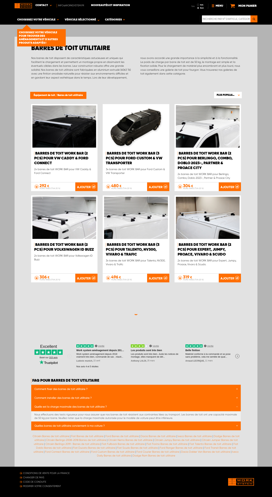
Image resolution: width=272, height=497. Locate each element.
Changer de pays (33, 477)
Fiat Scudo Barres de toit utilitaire (137, 447)
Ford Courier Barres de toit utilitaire (158, 451)
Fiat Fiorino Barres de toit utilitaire (167, 444)
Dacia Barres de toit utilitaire (158, 436)
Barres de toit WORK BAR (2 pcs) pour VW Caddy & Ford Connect (61, 158)
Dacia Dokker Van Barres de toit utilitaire (205, 451)
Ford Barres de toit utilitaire (122, 436)
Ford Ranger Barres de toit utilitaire (181, 447)
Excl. (202, 8)
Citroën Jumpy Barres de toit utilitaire (177, 440)
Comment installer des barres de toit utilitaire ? (63, 397)
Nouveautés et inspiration (110, 5)
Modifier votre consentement (42, 486)
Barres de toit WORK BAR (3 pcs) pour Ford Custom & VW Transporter (134, 158)
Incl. (202, 5)
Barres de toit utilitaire (70, 95)
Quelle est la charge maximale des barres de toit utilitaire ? (70, 406)
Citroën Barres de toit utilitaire (51, 436)
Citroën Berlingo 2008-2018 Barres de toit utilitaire (76, 440)
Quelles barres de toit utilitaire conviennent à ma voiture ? (69, 425)
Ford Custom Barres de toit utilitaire (113, 451)
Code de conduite (34, 481)
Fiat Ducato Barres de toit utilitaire (94, 447)
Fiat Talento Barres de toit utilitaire (210, 444)
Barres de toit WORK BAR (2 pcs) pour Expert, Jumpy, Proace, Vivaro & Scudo (204, 249)
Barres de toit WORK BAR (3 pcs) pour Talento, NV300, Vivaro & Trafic (132, 249)
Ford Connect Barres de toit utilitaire (67, 451)
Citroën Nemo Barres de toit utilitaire (130, 440)
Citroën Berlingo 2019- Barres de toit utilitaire (72, 444)
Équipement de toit (45, 95)
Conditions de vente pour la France (46, 473)
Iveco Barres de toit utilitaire (195, 436)
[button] (228, 95)
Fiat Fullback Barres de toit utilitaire (123, 444)
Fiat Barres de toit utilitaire (87, 436)
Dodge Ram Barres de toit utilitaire (154, 455)
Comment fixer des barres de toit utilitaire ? (60, 389)
